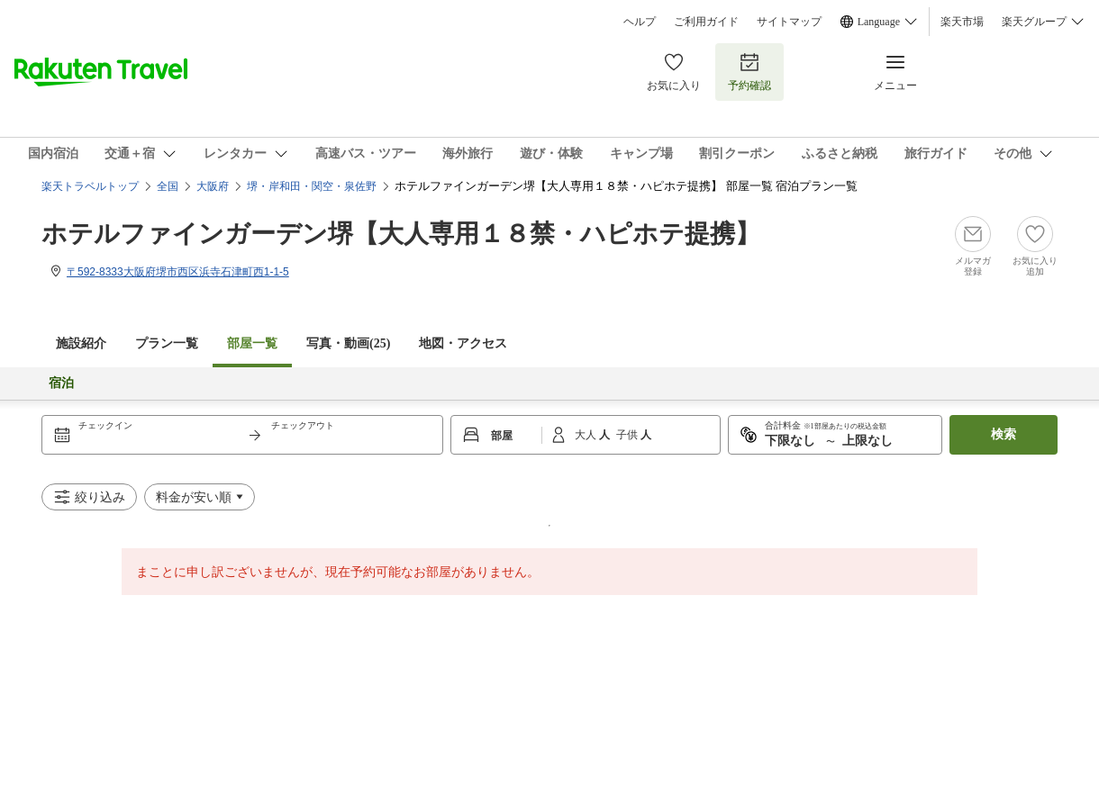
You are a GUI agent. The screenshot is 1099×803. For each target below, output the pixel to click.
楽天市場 (962, 21)
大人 (587, 435)
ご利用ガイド (706, 21)
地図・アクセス (463, 343)
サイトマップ (789, 21)
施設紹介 (81, 343)
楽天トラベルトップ (90, 186)
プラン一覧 (166, 343)
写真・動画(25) (348, 343)
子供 (628, 435)
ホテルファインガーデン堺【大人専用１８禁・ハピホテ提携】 (400, 234)
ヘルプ (639, 21)
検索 (1003, 434)
